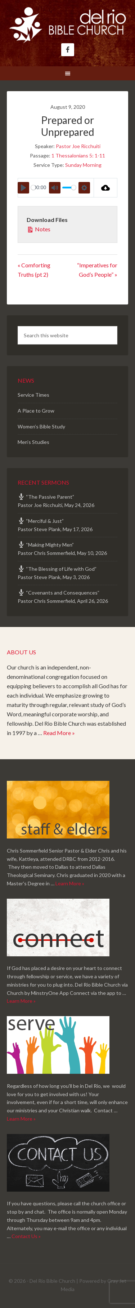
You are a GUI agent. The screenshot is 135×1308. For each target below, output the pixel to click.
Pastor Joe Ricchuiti (78, 146)
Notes (38, 228)
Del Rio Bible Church (68, 25)
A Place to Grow (36, 411)
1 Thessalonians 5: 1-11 (78, 155)
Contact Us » (26, 1236)
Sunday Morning (83, 165)
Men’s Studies (33, 442)
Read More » (59, 732)
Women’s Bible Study (41, 426)
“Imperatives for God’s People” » (97, 270)
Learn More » (69, 883)
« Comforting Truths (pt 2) (34, 270)
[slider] (33, 187)
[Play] (23, 187)
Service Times (33, 395)
